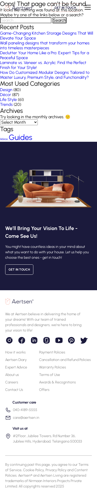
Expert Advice (16, 367)
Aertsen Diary (16, 360)
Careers (11, 382)
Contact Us (14, 390)
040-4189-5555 (21, 410)
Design (6, 89)
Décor (5, 94)
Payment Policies (52, 352)
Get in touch (65, 8)
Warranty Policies (52, 367)
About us (12, 375)
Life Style (8, 99)
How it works (15, 352)
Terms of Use (49, 375)
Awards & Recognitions (57, 382)
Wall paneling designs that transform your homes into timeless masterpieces (44, 45)
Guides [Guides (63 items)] (20, 137)
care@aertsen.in (22, 418)
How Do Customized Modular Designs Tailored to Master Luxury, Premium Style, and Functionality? (44, 75)
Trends (6, 104)
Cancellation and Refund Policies (65, 360)
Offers (44, 390)
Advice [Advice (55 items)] (4, 139)
